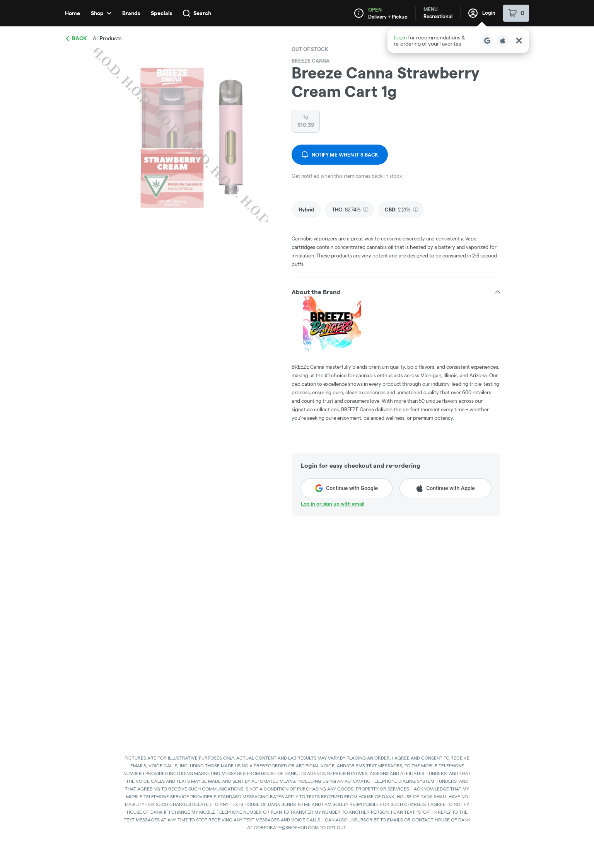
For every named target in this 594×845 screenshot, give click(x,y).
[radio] (306, 121)
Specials (161, 13)
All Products (107, 38)
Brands (131, 13)
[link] (306, 209)
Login (481, 13)
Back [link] (76, 38)
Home (72, 13)
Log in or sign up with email (332, 503)
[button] (396, 291)
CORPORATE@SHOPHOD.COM (286, 827)
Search (197, 13)
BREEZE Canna (310, 60)
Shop (101, 13)
